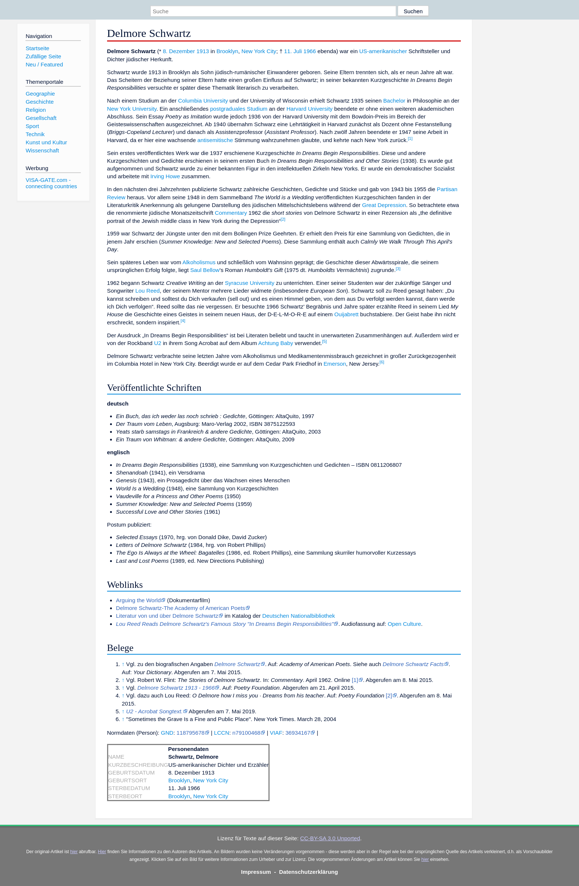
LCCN (221, 733)
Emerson (334, 364)
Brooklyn (227, 51)
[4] (183, 320)
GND (167, 733)
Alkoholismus (198, 262)
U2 (157, 343)
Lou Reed (148, 290)
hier (74, 851)
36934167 (298, 733)
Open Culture (404, 624)
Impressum (256, 872)
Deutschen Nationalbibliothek (298, 616)
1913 (202, 51)
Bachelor (394, 100)
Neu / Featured (44, 64)
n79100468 (246, 733)
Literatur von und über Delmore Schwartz (167, 616)
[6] (382, 362)
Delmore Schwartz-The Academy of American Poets (180, 608)
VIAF (276, 733)
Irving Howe (165, 176)
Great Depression (384, 205)
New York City (259, 51)
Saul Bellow (204, 270)
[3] (398, 268)
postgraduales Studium (238, 109)
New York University (132, 109)
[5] (324, 341)
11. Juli (293, 51)
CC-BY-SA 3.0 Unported (330, 838)
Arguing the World (138, 600)
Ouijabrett (346, 314)
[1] (410, 138)
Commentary (231, 213)
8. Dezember (179, 51)
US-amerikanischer (383, 51)
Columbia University (203, 100)
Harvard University (310, 109)
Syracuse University (249, 283)
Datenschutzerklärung (308, 872)
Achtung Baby (275, 343)
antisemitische (215, 140)
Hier (102, 851)
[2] (283, 219)
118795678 (191, 733)
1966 (310, 51)
